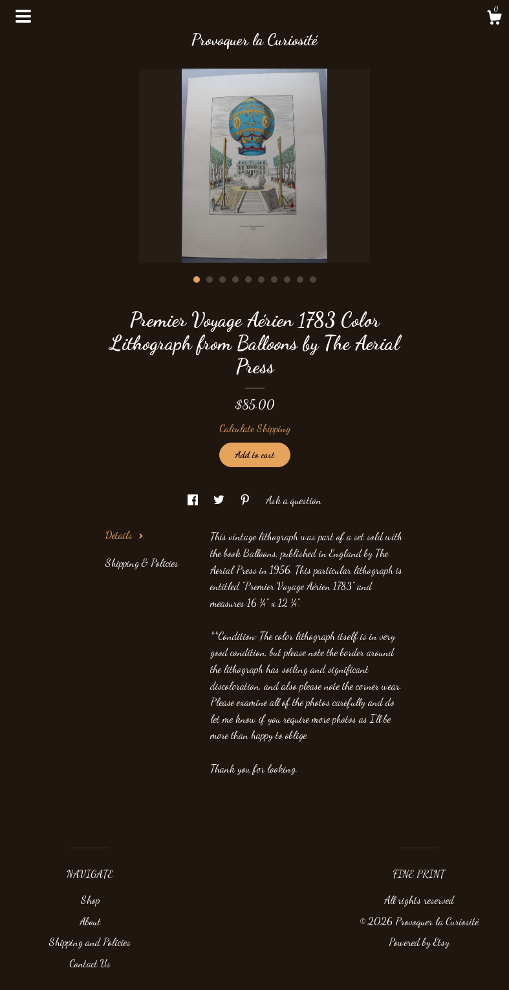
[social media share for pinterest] (246, 500)
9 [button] (300, 279)
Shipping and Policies (90, 942)
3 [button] (222, 279)
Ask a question (293, 500)
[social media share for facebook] (194, 500)
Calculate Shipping (254, 428)
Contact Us (90, 963)
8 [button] (287, 279)
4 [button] (235, 279)
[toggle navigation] (23, 16)
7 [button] (274, 279)
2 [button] (209, 279)
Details (124, 535)
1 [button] (196, 279)
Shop (90, 900)
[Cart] (494, 19)
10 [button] (313, 279)
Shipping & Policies (142, 562)
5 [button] (248, 279)
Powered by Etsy (419, 942)
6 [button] (261, 279)
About (90, 921)
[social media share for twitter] (220, 500)
